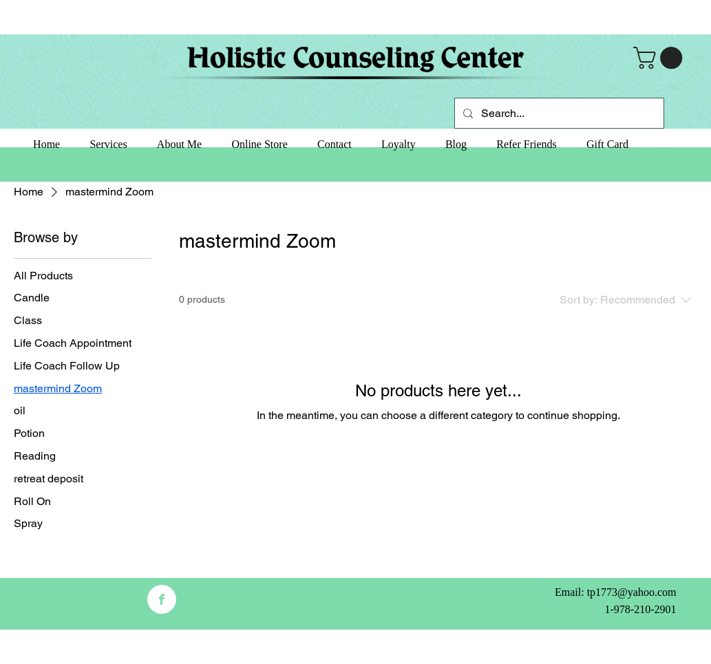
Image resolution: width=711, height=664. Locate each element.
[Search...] (558, 113)
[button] (660, 58)
